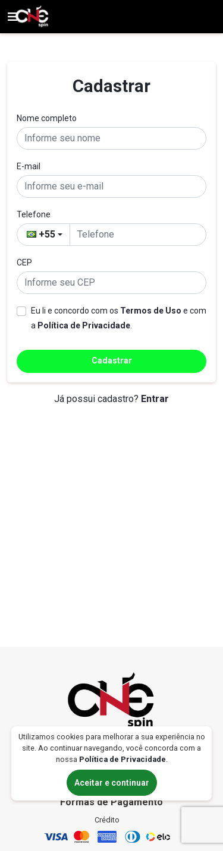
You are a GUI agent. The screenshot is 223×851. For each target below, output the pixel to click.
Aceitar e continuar (111, 782)
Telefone (34, 214)
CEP (24, 262)
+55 (41, 234)
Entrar (155, 398)
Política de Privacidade (83, 325)
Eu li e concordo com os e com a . (118, 318)
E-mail (28, 166)
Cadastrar (112, 361)
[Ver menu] (12, 16)
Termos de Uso (150, 310)
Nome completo (47, 118)
